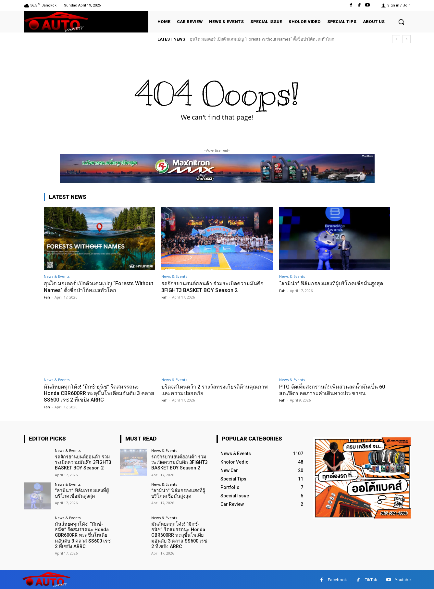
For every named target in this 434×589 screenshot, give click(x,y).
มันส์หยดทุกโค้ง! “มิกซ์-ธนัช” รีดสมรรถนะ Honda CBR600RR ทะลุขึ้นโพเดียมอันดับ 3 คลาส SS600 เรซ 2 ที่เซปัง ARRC (94, 393)
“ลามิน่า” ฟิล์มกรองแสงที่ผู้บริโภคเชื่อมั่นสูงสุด (333, 283)
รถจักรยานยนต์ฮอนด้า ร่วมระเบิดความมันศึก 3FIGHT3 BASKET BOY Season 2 (215, 286)
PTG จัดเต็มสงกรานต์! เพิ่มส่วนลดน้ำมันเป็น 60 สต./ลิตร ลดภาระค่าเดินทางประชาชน (331, 389)
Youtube (403, 578)
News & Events (56, 276)
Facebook (337, 578)
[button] (401, 21)
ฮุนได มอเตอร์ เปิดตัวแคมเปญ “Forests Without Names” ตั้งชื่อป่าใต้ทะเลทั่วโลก (262, 39)
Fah (47, 297)
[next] (407, 39)
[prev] (396, 39)
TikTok (371, 578)
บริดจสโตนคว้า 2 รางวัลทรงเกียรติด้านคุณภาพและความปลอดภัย (207, 389)
